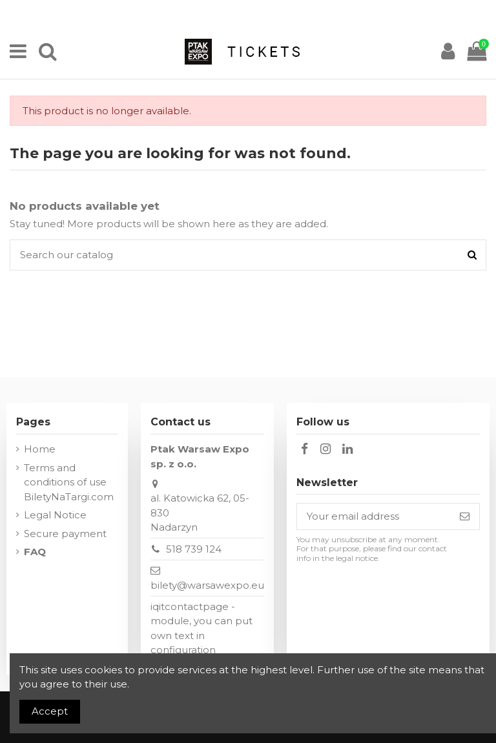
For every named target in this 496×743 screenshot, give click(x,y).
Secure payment (65, 533)
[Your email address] (373, 517)
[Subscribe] (464, 517)
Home (40, 449)
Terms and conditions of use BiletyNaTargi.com (69, 482)
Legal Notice (55, 515)
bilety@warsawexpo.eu (207, 585)
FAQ (35, 551)
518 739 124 (194, 549)
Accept (50, 711)
